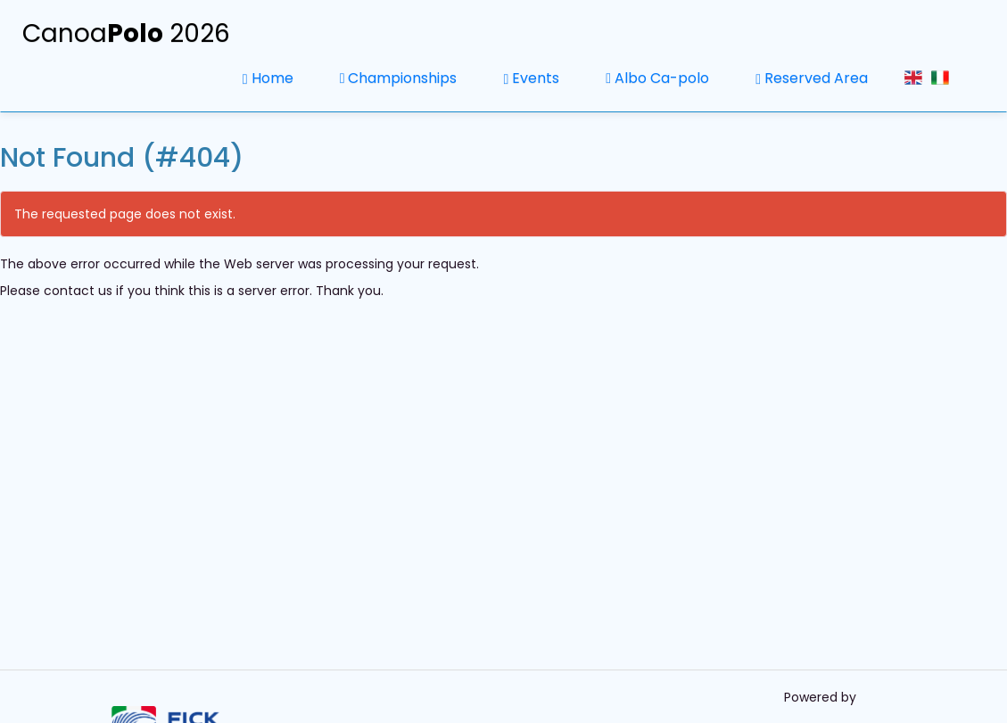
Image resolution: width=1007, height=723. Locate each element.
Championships (399, 78)
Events (531, 78)
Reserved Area (811, 78)
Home (268, 78)
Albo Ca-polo (657, 78)
